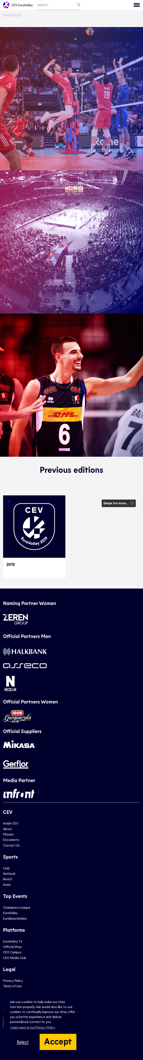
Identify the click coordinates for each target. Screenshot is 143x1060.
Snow (7, 884)
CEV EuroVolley (18, 5)
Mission (8, 834)
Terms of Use (12, 986)
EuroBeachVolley (15, 918)
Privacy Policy (13, 980)
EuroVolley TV (12, 941)
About (7, 829)
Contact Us (11, 845)
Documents (11, 840)
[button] (8, 501)
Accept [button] (58, 1041)
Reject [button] (23, 1041)
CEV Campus (12, 952)
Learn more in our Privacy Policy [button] (33, 1027)
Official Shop (12, 947)
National (9, 873)
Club (6, 868)
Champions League (16, 907)
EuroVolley (12, 15)
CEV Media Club (14, 958)
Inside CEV (10, 823)
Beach (7, 879)
